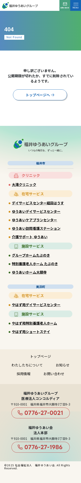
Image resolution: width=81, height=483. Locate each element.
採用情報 (23, 373)
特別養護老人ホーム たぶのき (35, 263)
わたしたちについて (27, 365)
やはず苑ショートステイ (31, 331)
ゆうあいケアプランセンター (34, 219)
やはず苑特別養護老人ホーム (34, 323)
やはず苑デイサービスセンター (36, 304)
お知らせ (63, 365)
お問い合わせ (53, 373)
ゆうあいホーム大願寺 (29, 272)
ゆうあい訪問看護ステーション (36, 228)
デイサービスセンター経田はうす (38, 202)
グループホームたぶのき (31, 255)
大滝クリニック (24, 184)
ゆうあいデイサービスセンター (36, 211)
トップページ (40, 356)
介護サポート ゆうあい (30, 236)
